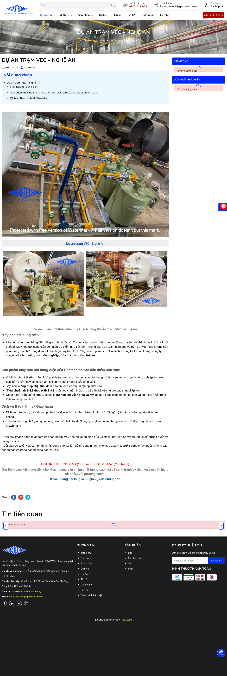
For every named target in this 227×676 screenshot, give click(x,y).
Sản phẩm (84, 15)
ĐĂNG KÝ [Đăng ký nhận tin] (216, 560)
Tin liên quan (22, 514)
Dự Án (84, 574)
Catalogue (148, 15)
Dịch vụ (103, 15)
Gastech (127, 620)
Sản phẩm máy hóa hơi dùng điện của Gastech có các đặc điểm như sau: (54, 92)
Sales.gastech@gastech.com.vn (26, 596)
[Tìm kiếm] (113, 5)
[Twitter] (11, 603)
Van (130, 563)
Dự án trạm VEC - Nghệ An (23, 83)
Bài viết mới (181, 61)
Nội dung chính (17, 75)
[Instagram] (26, 603)
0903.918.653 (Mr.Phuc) (27, 591)
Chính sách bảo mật (91, 595)
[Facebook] (4, 603)
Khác (130, 568)
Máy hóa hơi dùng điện (24, 87)
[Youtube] (19, 603)
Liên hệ (164, 15)
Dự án (118, 15)
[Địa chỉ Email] (198, 560)
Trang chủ (46, 15)
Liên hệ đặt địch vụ (213, 15)
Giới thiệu (64, 15)
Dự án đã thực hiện (187, 79)
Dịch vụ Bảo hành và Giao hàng (29, 98)
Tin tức (131, 15)
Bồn (130, 552)
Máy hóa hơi (134, 558)
